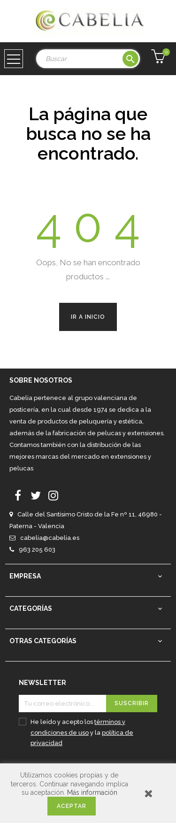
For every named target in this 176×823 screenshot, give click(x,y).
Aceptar (71, 806)
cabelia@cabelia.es (49, 537)
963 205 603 (37, 549)
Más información (92, 792)
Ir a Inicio (88, 317)
